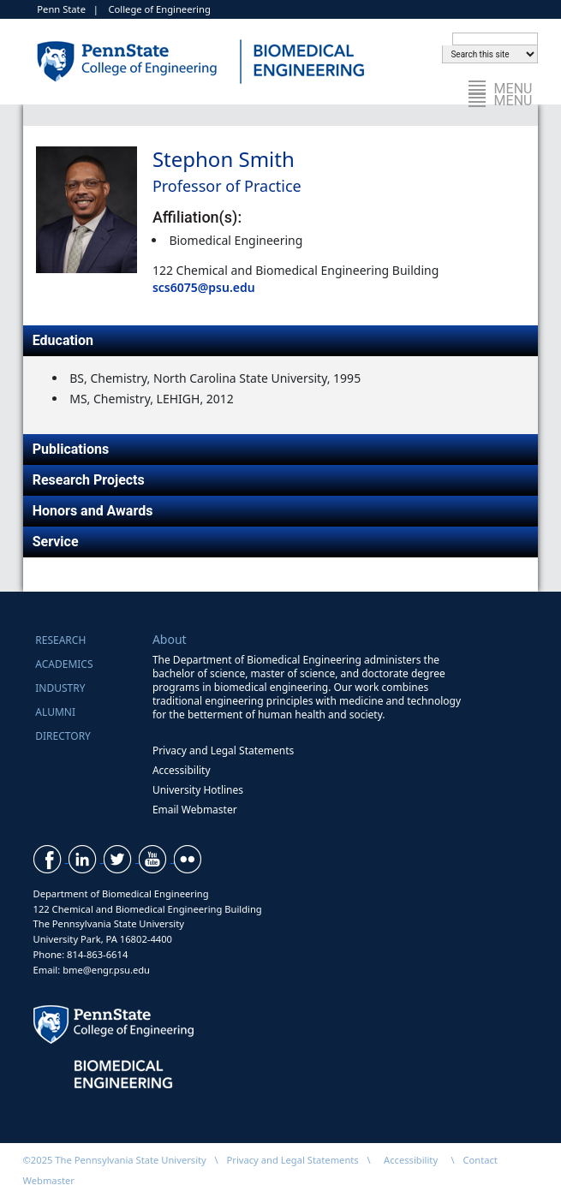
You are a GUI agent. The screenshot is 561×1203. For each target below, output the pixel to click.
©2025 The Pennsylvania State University (114, 1159)
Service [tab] (56, 541)
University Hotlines (197, 790)
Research (60, 640)
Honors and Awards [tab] (93, 511)
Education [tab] (63, 340)
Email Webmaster (194, 809)
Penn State (61, 9)
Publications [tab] (71, 449)
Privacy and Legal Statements (223, 750)
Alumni (55, 712)
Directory (63, 736)
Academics (64, 664)
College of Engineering (159, 9)
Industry (60, 688)
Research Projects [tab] (89, 480)
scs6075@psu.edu (203, 287)
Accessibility (181, 770)
